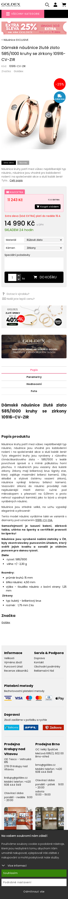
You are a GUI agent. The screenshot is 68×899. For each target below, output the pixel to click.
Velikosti (9, 658)
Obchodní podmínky (47, 666)
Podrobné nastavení (17, 882)
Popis (34, 370)
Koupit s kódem (48, 206)
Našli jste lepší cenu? (18, 299)
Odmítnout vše (34, 891)
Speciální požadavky (17, 255)
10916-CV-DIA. (44, 520)
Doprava (39, 658)
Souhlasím (10, 873)
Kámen (10, 248)
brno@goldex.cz (45, 765)
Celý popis (16, 180)
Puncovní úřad (13, 666)
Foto (34, 391)
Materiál (11, 240)
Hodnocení (34, 384)
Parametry (34, 377)
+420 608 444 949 (17, 783)
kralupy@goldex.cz (16, 778)
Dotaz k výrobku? (15, 294)
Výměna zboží (13, 662)
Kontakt (39, 662)
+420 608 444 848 (48, 770)
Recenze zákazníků (16, 671)
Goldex (18, 71)
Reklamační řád (44, 671)
